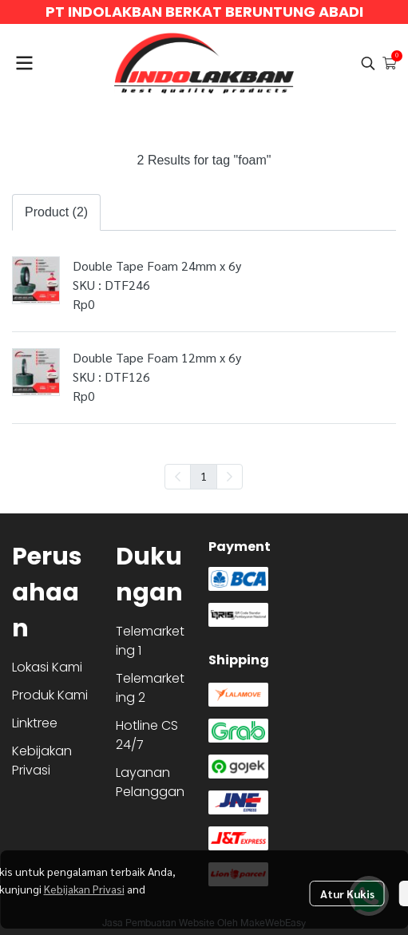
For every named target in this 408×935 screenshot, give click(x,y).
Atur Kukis (347, 893)
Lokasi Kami (47, 667)
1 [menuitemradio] (203, 476)
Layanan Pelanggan (150, 782)
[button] (368, 63)
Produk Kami (50, 695)
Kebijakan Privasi (84, 889)
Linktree (34, 723)
